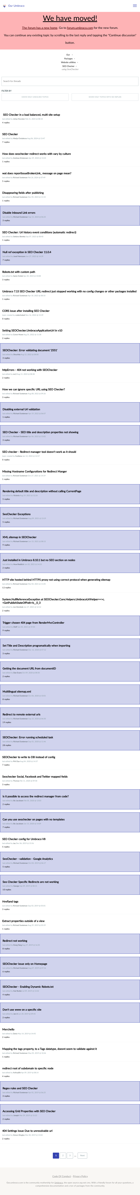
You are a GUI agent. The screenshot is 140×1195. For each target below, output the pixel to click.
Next (82, 1155)
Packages (68, 59)
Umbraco (58, 1183)
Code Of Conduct (61, 1176)
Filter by (6, 91)
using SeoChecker (70, 69)
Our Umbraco (16, 5)
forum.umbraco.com (80, 27)
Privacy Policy (80, 1176)
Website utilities (68, 62)
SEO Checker (68, 66)
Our (68, 55)
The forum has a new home (39, 27)
